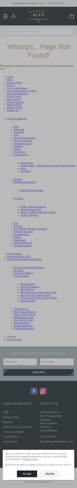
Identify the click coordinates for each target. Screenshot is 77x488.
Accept (27, 473)
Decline (50, 473)
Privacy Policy (30, 459)
